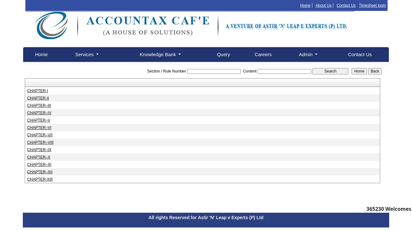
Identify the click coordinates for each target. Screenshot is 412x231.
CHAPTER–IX (39, 150)
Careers (263, 54)
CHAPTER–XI (39, 164)
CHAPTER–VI (39, 127)
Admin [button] (306, 54)
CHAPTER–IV (39, 113)
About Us (323, 5)
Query (223, 54)
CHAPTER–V (38, 120)
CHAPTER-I (37, 91)
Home (305, 5)
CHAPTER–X (38, 157)
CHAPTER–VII (40, 135)
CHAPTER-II (38, 98)
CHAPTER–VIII (40, 142)
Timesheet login (372, 5)
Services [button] (85, 54)
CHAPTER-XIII (40, 179)
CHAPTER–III (39, 105)
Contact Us (345, 5)
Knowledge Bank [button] (158, 54)
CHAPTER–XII (40, 172)
